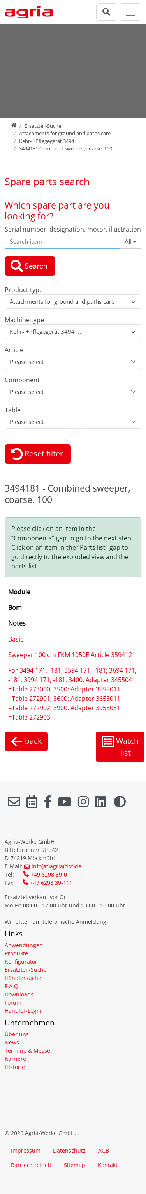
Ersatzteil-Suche (43, 125)
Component (22, 380)
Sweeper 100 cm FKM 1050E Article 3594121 (71, 654)
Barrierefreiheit (31, 1165)
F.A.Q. (12, 986)
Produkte (16, 953)
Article (14, 350)
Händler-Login (23, 1010)
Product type (24, 289)
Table (13, 410)
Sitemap (74, 1165)
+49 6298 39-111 (51, 882)
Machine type (24, 319)
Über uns (17, 1034)
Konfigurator (21, 961)
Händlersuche (23, 978)
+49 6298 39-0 (49, 874)
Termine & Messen (29, 1050)
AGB (103, 1150)
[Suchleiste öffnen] (106, 12)
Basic (15, 639)
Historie (15, 1067)
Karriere (15, 1058)
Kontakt (108, 1165)
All (128, 241)
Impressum (25, 1150)
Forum (13, 1002)
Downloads (19, 994)
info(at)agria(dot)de (56, 866)
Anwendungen (24, 945)
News (12, 1042)
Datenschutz (69, 1150)
